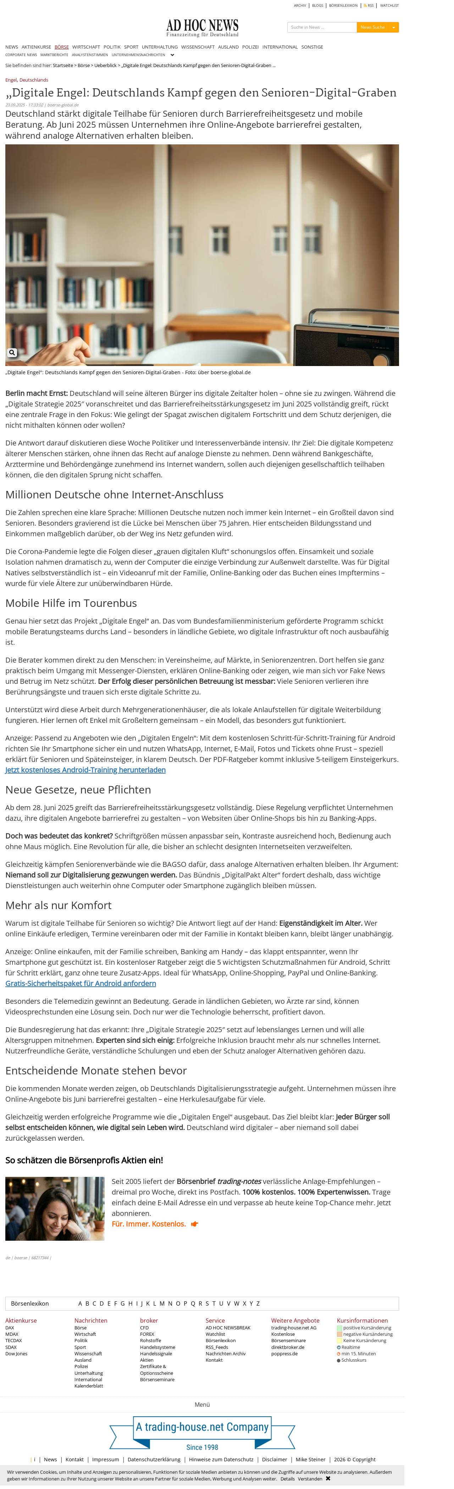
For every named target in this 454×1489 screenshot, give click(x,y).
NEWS (11, 47)
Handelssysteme (157, 1347)
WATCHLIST (389, 5)
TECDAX (13, 1340)
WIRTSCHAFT (86, 47)
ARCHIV (300, 5)
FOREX (147, 1334)
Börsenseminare (157, 1379)
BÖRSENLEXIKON (343, 5)
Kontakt (214, 1360)
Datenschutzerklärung (154, 1459)
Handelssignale (156, 1353)
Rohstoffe (150, 1340)
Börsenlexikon (30, 1303)
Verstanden (310, 1479)
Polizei (81, 1366)
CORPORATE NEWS (21, 54)
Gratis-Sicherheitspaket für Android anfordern (80, 983)
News (50, 1459)
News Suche (373, 27)
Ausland (83, 1360)
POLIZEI (250, 47)
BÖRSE (62, 47)
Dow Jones (16, 1353)
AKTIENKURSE (36, 47)
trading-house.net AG (293, 1327)
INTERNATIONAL (280, 47)
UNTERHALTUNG (160, 47)
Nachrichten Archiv (226, 1353)
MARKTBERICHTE (54, 54)
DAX (9, 1327)
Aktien (147, 1360)
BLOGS (317, 5)
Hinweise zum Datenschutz (221, 1459)
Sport (80, 1347)
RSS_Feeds (217, 1347)
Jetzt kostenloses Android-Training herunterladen (85, 770)
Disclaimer (274, 1459)
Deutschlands (34, 80)
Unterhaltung (88, 1373)
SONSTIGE (312, 47)
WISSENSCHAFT (198, 47)
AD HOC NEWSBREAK (228, 1327)
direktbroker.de (287, 1347)
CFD (144, 1327)
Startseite (63, 65)
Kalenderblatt (88, 1386)
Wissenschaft (88, 1353)
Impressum (105, 1459)
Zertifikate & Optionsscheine (156, 1369)
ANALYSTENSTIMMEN (90, 54)
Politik (81, 1340)
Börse (84, 65)
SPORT (131, 47)
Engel (11, 80)
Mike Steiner (311, 1459)
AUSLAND (228, 47)
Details (288, 1479)
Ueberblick (105, 65)
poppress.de (284, 1353)
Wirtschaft (85, 1334)
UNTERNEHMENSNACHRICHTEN (138, 54)
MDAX (11, 1334)
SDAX (11, 1347)
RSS (368, 5)
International (88, 1379)
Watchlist (215, 1334)
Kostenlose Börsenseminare (288, 1337)
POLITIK (112, 47)
